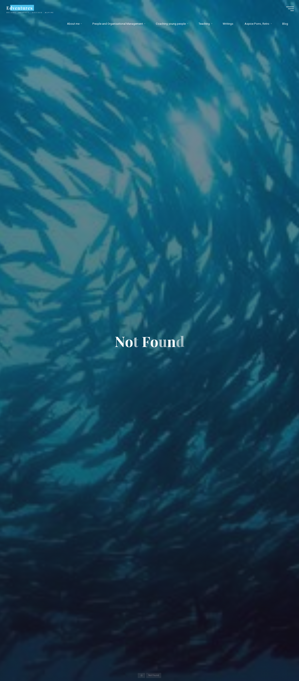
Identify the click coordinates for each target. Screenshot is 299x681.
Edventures (21, 9)
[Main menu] (288, 10)
